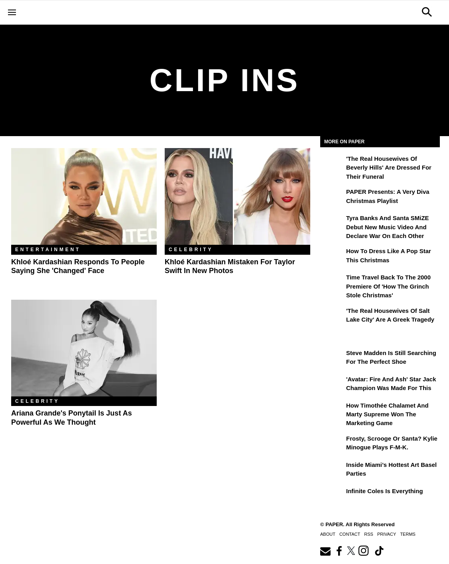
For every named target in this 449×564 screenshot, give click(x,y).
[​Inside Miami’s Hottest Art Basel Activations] (332, 470)
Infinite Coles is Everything (384, 491)
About (327, 534)
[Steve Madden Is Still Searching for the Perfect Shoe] (332, 359)
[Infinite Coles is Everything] (332, 497)
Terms (408, 534)
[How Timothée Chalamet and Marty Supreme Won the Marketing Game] (332, 411)
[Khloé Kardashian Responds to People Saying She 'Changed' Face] (84, 196)
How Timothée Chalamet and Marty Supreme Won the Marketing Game (387, 414)
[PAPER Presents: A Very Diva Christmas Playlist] (332, 197)
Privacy (386, 534)
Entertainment (48, 249)
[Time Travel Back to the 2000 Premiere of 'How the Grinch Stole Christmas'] (332, 283)
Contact (349, 534)
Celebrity (191, 249)
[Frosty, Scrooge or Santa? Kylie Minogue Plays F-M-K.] (332, 444)
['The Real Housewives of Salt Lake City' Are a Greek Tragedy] (332, 316)
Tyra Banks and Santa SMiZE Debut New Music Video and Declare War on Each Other (387, 227)
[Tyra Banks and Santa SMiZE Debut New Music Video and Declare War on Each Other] (332, 224)
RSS (368, 534)
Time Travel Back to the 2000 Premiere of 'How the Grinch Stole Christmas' (388, 286)
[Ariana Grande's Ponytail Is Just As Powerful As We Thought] (84, 348)
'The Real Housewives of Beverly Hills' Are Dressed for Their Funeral (388, 167)
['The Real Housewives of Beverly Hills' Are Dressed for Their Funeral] (332, 164)
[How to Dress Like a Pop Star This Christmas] (332, 257)
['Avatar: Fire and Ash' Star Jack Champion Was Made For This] (332, 385)
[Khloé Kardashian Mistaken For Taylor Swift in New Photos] (237, 196)
